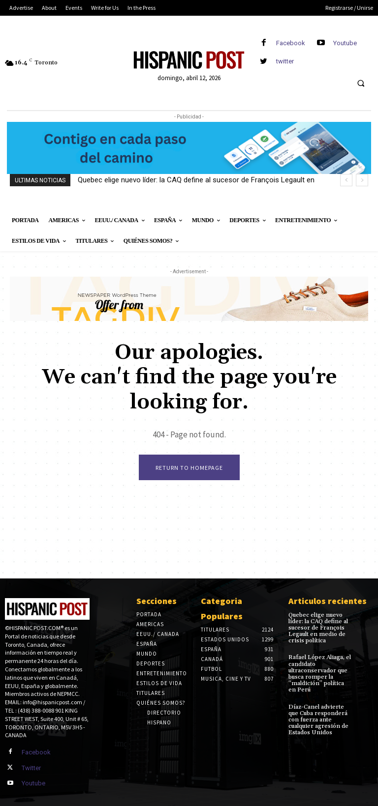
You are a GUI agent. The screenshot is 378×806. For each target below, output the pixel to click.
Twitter (31, 768)
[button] (360, 83)
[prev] (346, 180)
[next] (362, 180)
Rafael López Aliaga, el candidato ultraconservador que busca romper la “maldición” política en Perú (319, 673)
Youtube (345, 43)
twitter (285, 61)
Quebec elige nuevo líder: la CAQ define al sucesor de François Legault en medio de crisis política (318, 628)
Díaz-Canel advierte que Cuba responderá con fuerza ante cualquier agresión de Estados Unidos (318, 720)
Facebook (290, 43)
